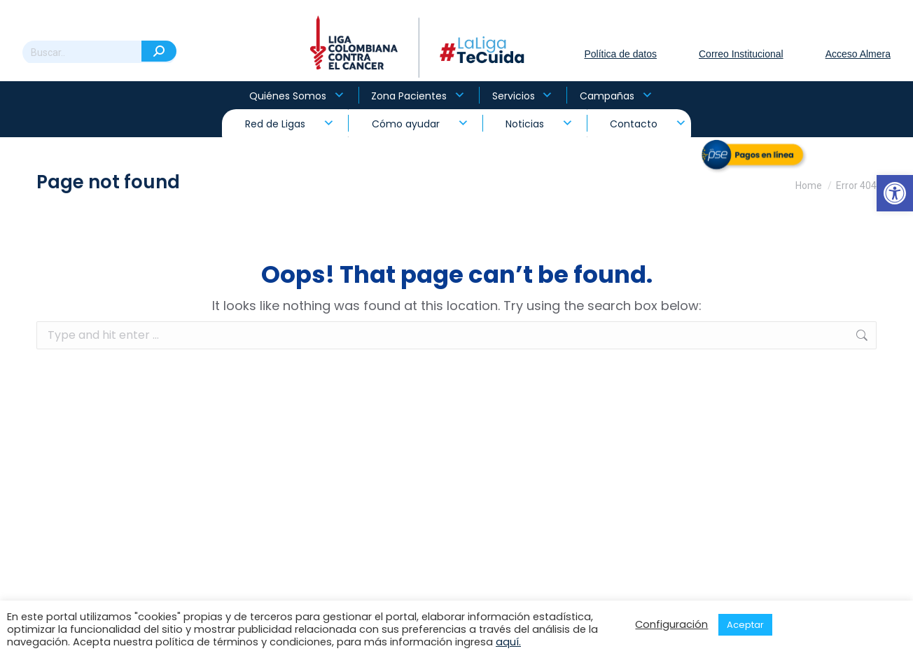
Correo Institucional (741, 53)
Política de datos (620, 53)
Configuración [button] (671, 624)
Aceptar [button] (745, 624)
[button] (895, 193)
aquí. (508, 642)
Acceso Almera (858, 53)
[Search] (99, 52)
